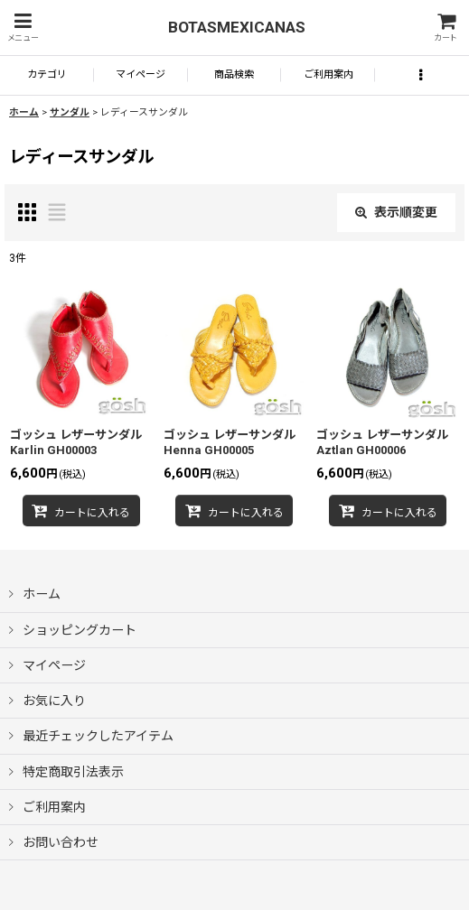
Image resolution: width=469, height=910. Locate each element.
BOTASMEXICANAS (236, 27)
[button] (23, 27)
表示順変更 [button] (396, 212)
